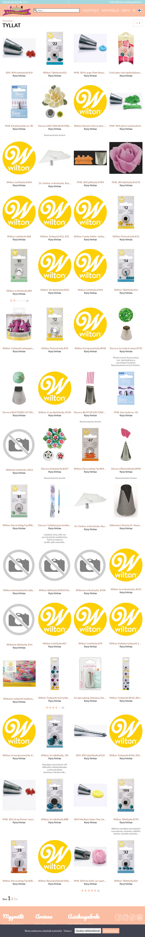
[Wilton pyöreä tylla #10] (54, 338)
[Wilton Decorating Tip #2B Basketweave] (19, 867)
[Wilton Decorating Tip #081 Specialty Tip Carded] (19, 515)
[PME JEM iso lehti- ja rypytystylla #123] (90, 867)
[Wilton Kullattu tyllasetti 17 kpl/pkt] (125, 629)
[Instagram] (125, 918)
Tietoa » (67, 930)
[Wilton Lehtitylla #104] (19, 167)
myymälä (110, 10)
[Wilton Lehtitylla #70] (90, 629)
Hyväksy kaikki (111, 930)
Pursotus (8, 20)
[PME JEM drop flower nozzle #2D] (19, 808)
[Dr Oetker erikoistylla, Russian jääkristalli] (90, 515)
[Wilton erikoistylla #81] (19, 277)
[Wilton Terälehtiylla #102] (54, 277)
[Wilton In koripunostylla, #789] (19, 745)
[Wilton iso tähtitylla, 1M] (54, 745)
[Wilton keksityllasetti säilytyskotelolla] (19, 574)
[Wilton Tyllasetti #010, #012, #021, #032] (125, 684)
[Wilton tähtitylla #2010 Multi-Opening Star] (54, 574)
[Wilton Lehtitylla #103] (90, 277)
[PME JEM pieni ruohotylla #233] (125, 112)
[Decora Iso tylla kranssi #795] (125, 338)
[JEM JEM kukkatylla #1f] (19, 57)
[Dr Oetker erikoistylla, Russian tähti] (54, 167)
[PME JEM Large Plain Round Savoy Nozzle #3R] (90, 57)
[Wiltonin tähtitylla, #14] (19, 629)
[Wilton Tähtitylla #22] (54, 57)
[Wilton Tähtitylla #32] (125, 867)
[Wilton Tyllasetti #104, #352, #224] (125, 745)
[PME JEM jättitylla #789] (90, 167)
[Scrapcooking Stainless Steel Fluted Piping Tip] (90, 684)
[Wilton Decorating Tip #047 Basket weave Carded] (90, 455)
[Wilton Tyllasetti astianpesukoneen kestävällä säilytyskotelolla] (19, 338)
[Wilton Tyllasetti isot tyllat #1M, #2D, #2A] (54, 684)
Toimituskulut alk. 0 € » (16, 2)
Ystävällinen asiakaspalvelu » (125, 2)
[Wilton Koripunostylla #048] (90, 338)
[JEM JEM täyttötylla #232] (90, 745)
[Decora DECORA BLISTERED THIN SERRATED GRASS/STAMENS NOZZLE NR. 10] (54, 112)
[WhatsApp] (139, 918)
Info (126, 10)
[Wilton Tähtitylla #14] (125, 277)
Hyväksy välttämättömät (88, 930)
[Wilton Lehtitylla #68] (19, 221)
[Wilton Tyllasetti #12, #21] (54, 221)
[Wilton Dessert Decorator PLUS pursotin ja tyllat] (90, 112)
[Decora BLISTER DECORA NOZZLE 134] (90, 398)
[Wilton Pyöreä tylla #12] (125, 221)
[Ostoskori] (134, 10)
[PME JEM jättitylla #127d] (125, 167)
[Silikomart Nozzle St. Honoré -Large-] (125, 515)
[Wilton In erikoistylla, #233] (125, 574)
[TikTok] (132, 918)
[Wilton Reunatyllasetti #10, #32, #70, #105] (54, 867)
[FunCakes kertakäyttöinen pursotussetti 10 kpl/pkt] (125, 57)
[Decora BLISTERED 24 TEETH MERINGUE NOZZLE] (19, 398)
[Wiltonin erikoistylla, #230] (90, 574)
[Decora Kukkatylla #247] (54, 455)
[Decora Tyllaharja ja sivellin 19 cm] (54, 515)
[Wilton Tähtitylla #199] (125, 808)
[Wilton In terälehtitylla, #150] (54, 398)
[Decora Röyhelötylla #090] (125, 455)
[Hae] (56, 10)
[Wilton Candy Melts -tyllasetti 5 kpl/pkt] (90, 221)
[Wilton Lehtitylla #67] (54, 629)
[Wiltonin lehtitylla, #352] (19, 455)
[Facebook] (118, 918)
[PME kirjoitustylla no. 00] (19, 112)
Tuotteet (90, 10)
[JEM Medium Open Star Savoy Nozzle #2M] (90, 808)
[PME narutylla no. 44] (125, 398)
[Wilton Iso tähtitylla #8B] (54, 808)
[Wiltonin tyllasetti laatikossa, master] (19, 684)
